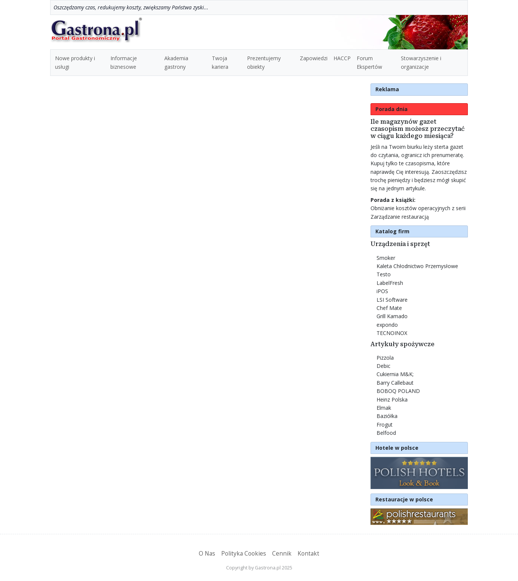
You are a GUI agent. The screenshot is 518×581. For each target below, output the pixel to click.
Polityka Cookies (243, 553)
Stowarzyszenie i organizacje (421, 62)
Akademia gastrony (176, 62)
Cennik (282, 553)
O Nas (207, 553)
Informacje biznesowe (123, 62)
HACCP (342, 58)
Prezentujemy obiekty (264, 62)
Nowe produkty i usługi (75, 62)
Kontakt (308, 553)
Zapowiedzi (313, 58)
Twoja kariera (220, 62)
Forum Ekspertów (369, 62)
